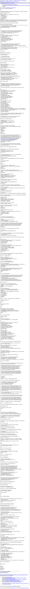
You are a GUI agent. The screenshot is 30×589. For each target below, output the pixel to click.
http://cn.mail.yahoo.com (4, 572)
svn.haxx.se (3, 0)
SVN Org (15, 0)
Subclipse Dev (2, 1)
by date (14, 583)
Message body (9, 4)
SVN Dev (7, 0)
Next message (11, 5)
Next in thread (27, 5)
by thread (17, 583)
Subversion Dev (14, 586)
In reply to (22, 5)
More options (15, 4)
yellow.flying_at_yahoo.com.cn (11, 7)
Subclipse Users (8, 1)
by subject (21, 583)
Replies (4, 6)
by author (25, 583)
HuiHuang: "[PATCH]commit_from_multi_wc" (12, 580)
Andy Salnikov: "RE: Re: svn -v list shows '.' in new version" (17, 579)
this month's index (15, 1)
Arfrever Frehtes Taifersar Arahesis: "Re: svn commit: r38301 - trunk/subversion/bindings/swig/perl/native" (14, 578)
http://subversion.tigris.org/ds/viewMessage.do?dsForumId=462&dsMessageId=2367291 (14, 574)
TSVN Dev (19, 0)
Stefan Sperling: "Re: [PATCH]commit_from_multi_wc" (12, 581)
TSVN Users (24, 0)
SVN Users (11, 0)
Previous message (17, 5)
